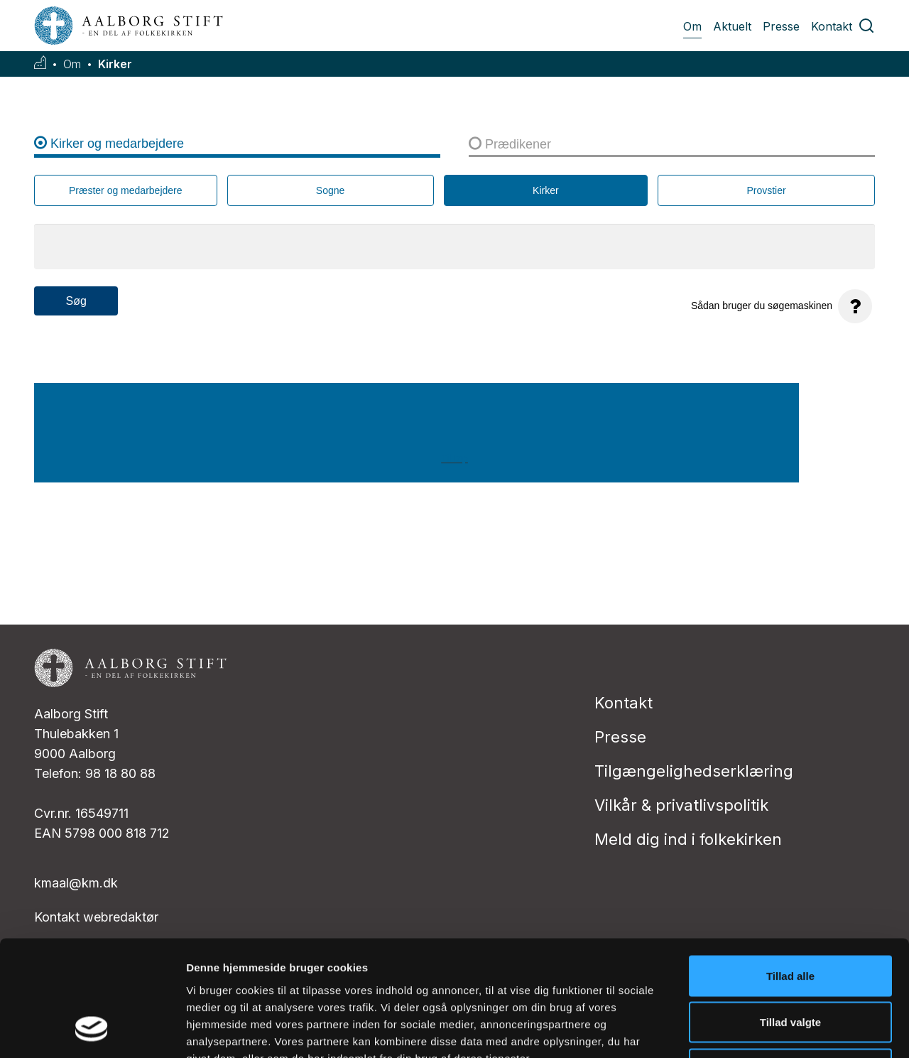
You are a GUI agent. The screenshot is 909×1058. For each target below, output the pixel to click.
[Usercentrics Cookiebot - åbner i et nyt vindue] (92, 1030)
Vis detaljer (738, 1030)
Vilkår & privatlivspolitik (681, 805)
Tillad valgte (790, 918)
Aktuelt (732, 26)
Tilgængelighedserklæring (693, 770)
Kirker (115, 64)
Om (692, 26)
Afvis (791, 965)
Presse (781, 26)
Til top (454, 458)
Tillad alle (790, 871)
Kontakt (831, 26)
